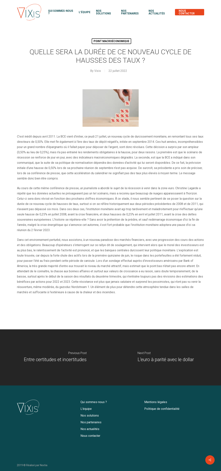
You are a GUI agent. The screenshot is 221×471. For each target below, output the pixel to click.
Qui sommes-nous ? (93, 402)
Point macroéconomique (111, 41)
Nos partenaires (90, 422)
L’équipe (86, 409)
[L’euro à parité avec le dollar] (166, 357)
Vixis (97, 71)
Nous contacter (90, 436)
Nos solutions (89, 415)
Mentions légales (155, 402)
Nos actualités (89, 429)
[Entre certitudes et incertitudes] (55, 357)
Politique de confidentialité (161, 409)
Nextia (43, 465)
